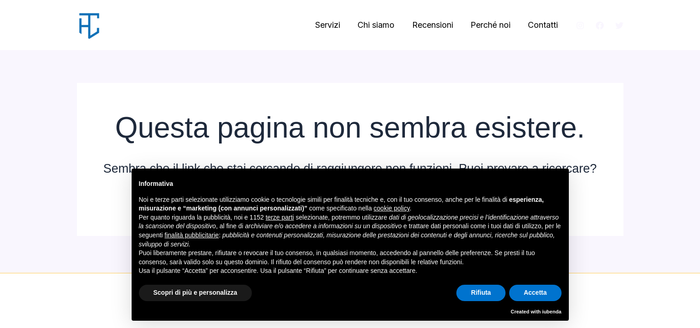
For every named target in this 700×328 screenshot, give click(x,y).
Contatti (544, 25)
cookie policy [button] (391, 208)
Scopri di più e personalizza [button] (195, 292)
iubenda (551, 311)
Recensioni (435, 25)
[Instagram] (580, 25)
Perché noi (492, 25)
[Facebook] (600, 25)
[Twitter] (619, 25)
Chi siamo (380, 25)
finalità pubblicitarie (191, 235)
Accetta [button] (535, 292)
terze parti (280, 217)
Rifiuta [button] (481, 292)
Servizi (332, 25)
